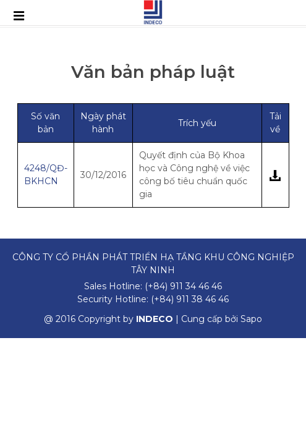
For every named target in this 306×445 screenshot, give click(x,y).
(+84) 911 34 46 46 (183, 286)
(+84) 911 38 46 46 (190, 299)
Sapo (251, 318)
